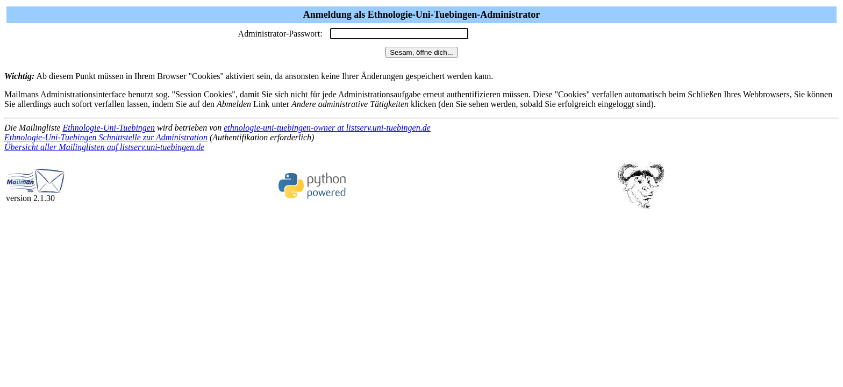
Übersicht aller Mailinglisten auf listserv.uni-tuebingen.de (104, 147)
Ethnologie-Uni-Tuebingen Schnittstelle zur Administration (106, 137)
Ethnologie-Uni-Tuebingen (108, 127)
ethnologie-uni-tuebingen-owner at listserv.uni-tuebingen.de (327, 127)
